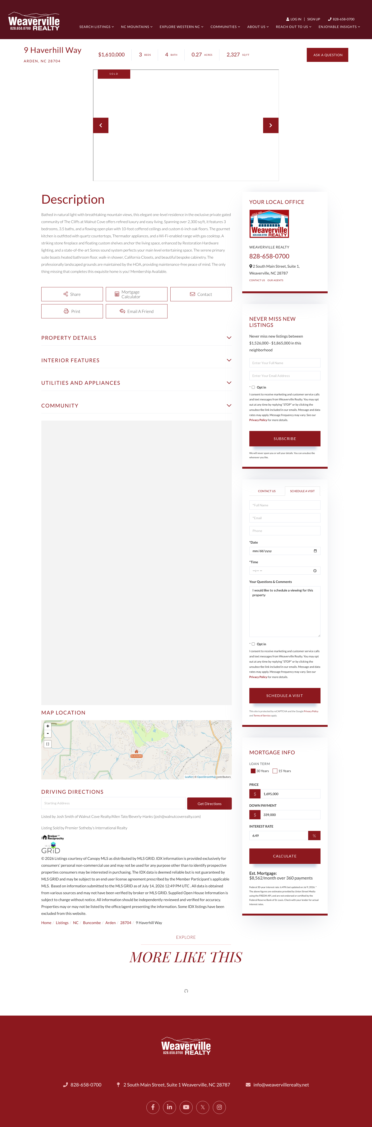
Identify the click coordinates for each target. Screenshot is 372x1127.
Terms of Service (262, 715)
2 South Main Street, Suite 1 (173, 1085)
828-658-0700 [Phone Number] (341, 19)
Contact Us (257, 280)
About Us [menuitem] (256, 27)
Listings (62, 923)
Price (254, 785)
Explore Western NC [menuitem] (180, 27)
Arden (110, 923)
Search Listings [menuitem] (95, 27)
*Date (253, 542)
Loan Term (259, 764)
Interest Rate (261, 826)
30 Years (260, 771)
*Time (253, 562)
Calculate (285, 856)
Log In (294, 19)
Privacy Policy (258, 420)
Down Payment (263, 805)
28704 (125, 923)
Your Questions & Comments (270, 582)
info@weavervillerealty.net (277, 1085)
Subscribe (285, 438)
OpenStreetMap (206, 777)
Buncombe (92, 923)
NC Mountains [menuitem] (135, 27)
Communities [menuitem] (224, 27)
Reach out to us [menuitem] (292, 27)
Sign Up (313, 19)
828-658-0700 (269, 256)
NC (76, 923)
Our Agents (275, 280)
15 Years (282, 771)
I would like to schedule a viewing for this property (285, 611)
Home (46, 923)
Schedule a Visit (302, 491)
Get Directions (210, 803)
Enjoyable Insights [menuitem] (338, 27)
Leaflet (189, 777)
